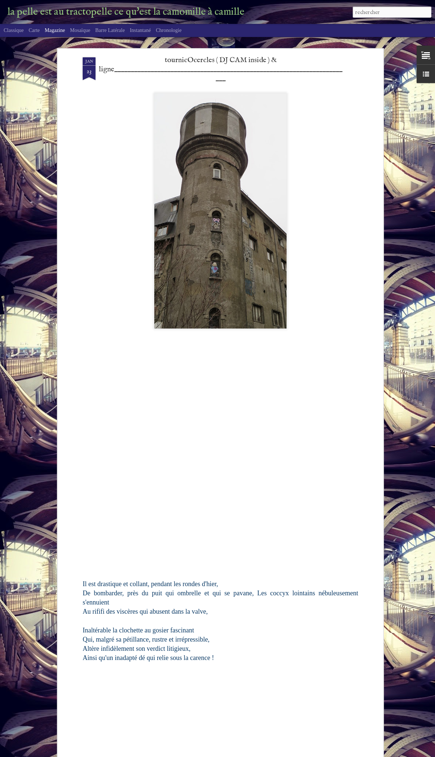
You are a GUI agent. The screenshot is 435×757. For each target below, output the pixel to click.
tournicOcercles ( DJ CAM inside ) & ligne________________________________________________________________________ (220, 44)
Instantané (140, 30)
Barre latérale (110, 30)
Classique (14, 30)
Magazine (55, 30)
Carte (34, 30)
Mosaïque (80, 30)
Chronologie (168, 30)
